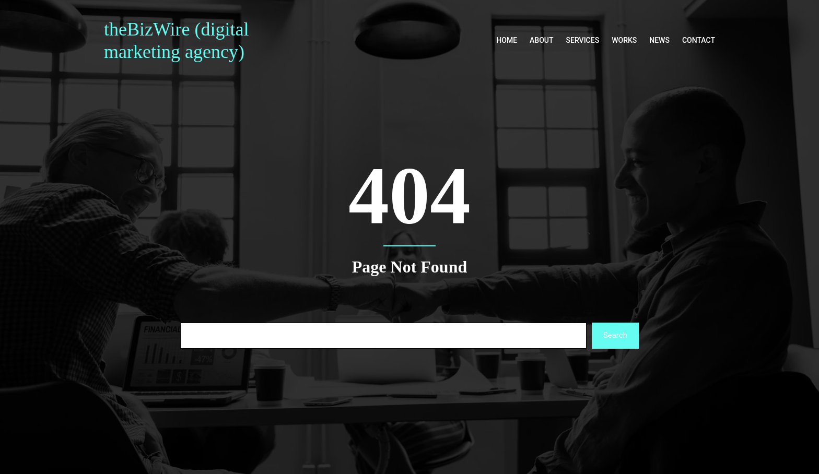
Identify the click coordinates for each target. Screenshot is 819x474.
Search (615, 335)
